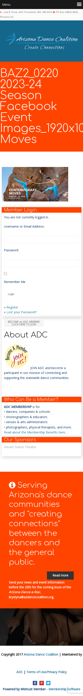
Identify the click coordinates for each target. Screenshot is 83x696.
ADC (19, 672)
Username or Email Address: (24, 226)
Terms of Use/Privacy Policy (46, 672)
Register (12, 307)
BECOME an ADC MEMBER (24, 323)
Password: (11, 250)
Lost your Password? (21, 312)
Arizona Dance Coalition (41, 654)
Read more (60, 575)
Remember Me (14, 282)
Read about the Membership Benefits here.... (36, 432)
